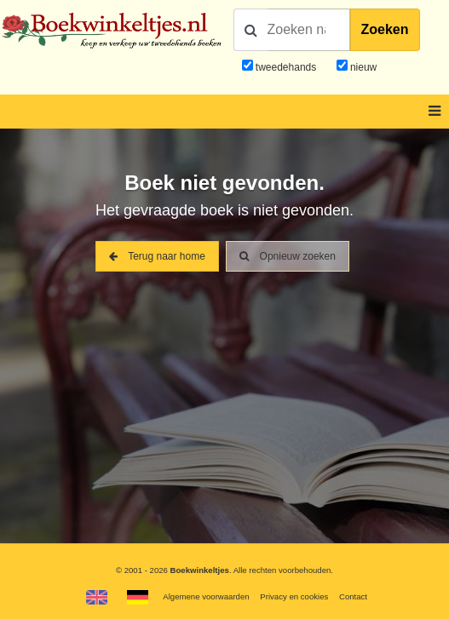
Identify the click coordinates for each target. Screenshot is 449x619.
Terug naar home (157, 256)
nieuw (362, 67)
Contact (353, 596)
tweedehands (286, 67)
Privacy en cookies (294, 596)
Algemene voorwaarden (206, 596)
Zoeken (385, 29)
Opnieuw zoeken (287, 256)
